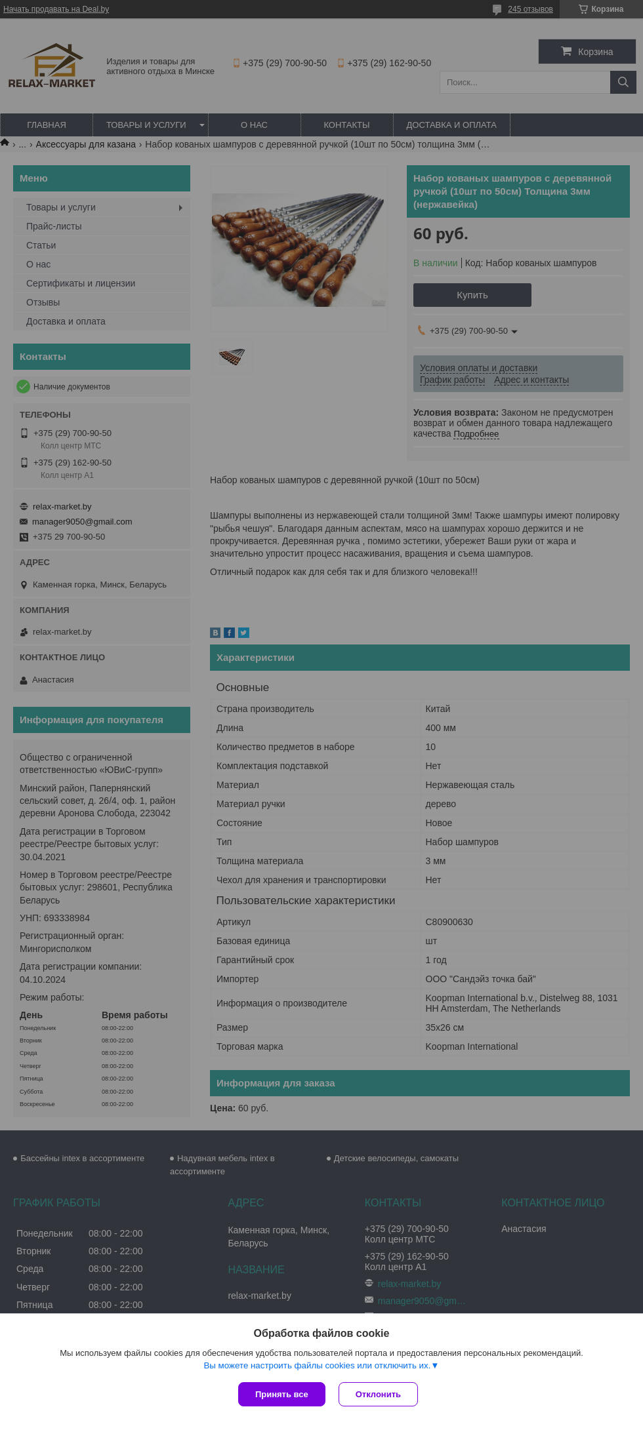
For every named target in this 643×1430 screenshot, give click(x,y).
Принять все (281, 1394)
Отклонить (378, 1394)
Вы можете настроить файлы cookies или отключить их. (316, 1365)
